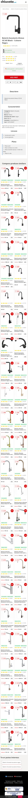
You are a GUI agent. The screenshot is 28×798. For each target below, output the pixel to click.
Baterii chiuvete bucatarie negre (11, 762)
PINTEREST (18, 776)
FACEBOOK (9, 776)
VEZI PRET (14, 77)
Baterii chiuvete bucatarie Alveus (19, 9)
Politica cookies (18, 783)
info (12, 188)
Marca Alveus (6, 9)
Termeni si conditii (11, 781)
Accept (20, 796)
